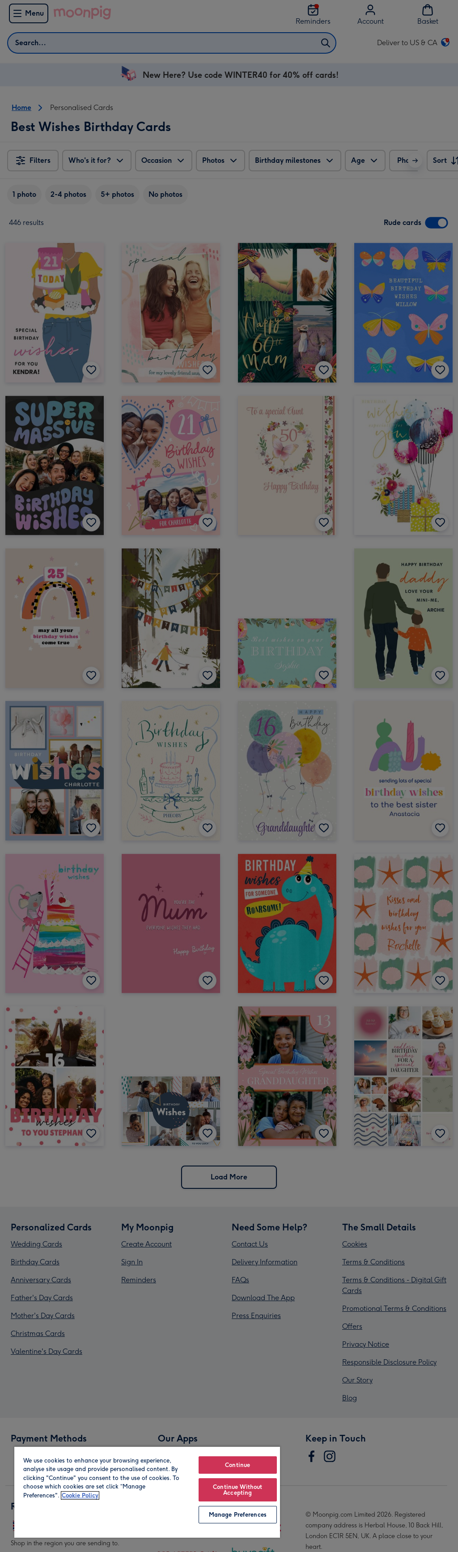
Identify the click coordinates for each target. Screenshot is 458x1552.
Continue (237, 1465)
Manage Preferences (238, 1514)
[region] (147, 1492)
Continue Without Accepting (237, 1490)
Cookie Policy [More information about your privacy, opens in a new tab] (80, 1495)
